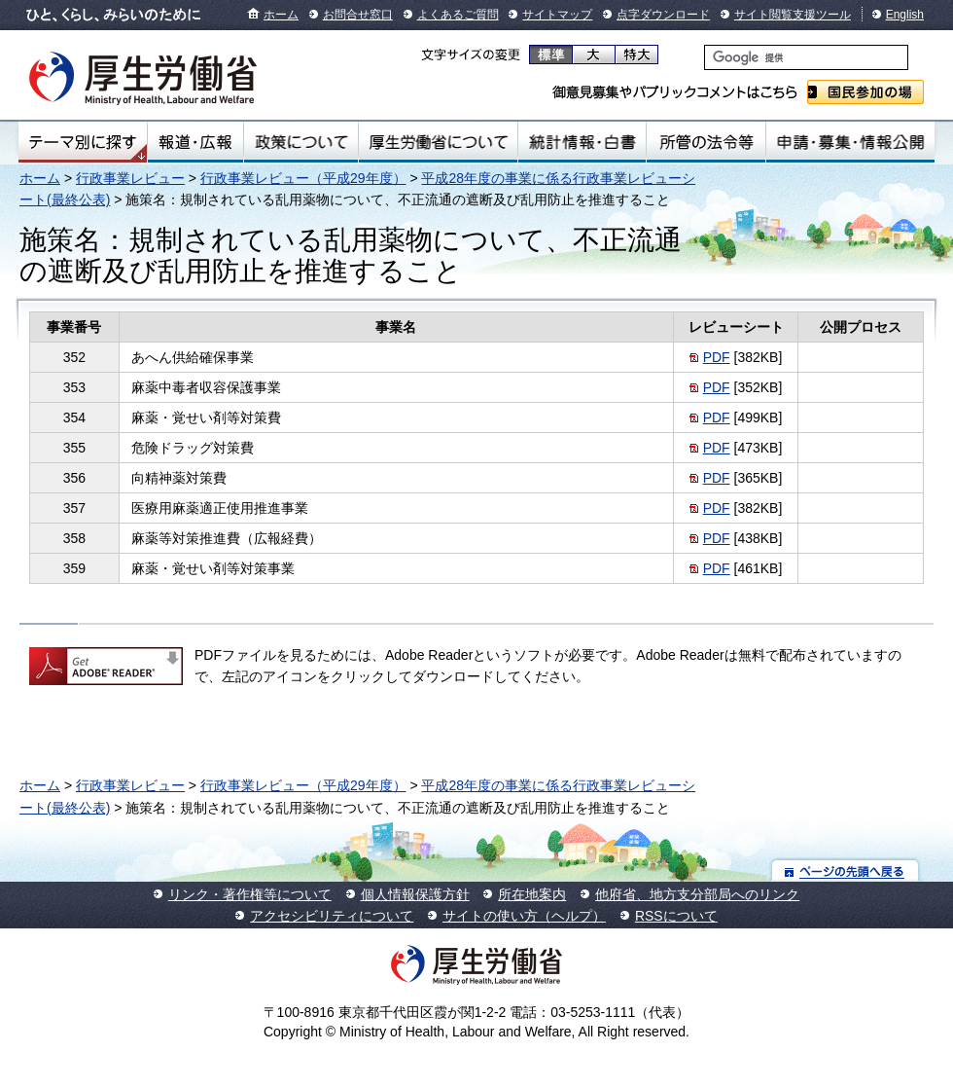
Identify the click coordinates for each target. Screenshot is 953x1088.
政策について (301, 142)
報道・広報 (195, 142)
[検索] (806, 57)
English (905, 14)
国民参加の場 (865, 92)
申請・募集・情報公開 (850, 142)
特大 (636, 54)
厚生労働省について (438, 142)
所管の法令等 (705, 142)
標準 (551, 54)
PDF (716, 357)
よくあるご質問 (458, 14)
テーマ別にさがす (82, 142)
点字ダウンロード (663, 14)
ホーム (281, 14)
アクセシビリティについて (331, 916)
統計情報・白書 (582, 142)
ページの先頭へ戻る (845, 870)
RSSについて (676, 916)
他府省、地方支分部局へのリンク (697, 894)
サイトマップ (557, 14)
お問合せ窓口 (358, 14)
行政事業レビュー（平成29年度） (303, 178)
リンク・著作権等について (250, 894)
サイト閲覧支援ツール (792, 14)
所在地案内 (532, 894)
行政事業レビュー (130, 178)
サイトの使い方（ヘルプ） (524, 916)
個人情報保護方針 (415, 894)
